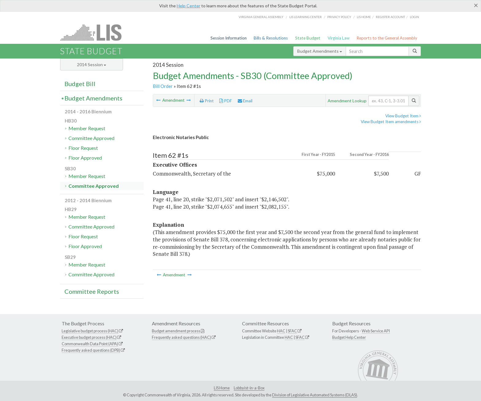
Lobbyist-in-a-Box (249, 387)
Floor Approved (85, 158)
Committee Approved (91, 138)
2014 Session (91, 64)
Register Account (390, 17)
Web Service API (376, 330)
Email (245, 100)
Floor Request (83, 148)
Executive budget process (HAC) (89, 337)
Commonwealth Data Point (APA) (90, 343)
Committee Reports (91, 291)
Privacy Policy (339, 17)
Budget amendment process (176, 330)
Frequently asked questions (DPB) (91, 350)
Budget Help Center (349, 337)
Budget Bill (79, 83)
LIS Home (222, 387)
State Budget (307, 38)
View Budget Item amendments (391, 121)
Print (207, 100)
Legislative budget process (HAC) (90, 330)
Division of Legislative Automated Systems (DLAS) (314, 394)
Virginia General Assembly (261, 17)
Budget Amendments (319, 51)
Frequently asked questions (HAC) (181, 337)
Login (414, 17)
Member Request (86, 128)
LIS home (364, 17)
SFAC (292, 330)
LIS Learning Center (305, 17)
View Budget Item (403, 115)
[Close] (476, 5)
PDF (225, 100)
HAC (281, 330)
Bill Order (163, 86)
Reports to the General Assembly (386, 38)
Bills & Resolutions (271, 38)
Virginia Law (338, 38)
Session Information (228, 38)
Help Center (188, 5)
